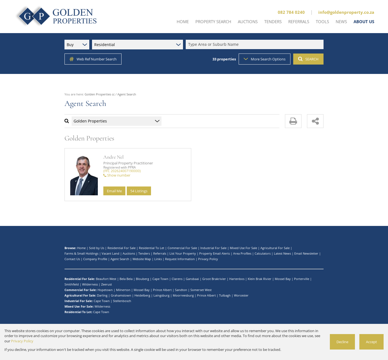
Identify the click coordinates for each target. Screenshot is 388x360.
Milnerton (123, 290)
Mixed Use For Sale (243, 248)
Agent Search (120, 259)
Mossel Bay (283, 279)
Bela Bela (126, 279)
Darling (102, 295)
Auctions (129, 253)
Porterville (301, 279)
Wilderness (90, 284)
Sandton (181, 290)
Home (81, 248)
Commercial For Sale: (80, 290)
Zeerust (106, 284)
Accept (371, 341)
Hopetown (105, 290)
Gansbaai (192, 279)
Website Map (142, 259)
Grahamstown (121, 295)
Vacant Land (110, 253)
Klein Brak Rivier (259, 279)
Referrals (159, 253)
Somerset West (201, 290)
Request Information (180, 259)
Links (158, 259)
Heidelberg (142, 295)
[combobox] (255, 44)
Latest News (282, 253)
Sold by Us (96, 248)
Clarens (177, 279)
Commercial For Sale (182, 248)
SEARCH (308, 59)
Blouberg (142, 279)
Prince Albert (162, 290)
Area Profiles (242, 253)
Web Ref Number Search (93, 59)
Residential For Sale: (79, 279)
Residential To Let (151, 248)
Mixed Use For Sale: (79, 306)
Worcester (241, 295)
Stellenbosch (122, 301)
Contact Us (72, 259)
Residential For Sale (121, 248)
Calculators (263, 253)
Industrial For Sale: (78, 301)
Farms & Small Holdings (81, 253)
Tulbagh (225, 295)
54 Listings (138, 190)
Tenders (144, 253)
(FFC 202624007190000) (122, 171)
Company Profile (95, 259)
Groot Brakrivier (214, 279)
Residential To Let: (78, 312)
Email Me (114, 190)
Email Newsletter (306, 253)
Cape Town (160, 279)
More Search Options (264, 59)
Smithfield (71, 284)
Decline (342, 341)
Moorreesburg (183, 295)
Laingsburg (161, 295)
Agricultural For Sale (275, 248)
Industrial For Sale (213, 248)
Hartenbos (236, 279)
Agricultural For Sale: (80, 295)
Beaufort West (106, 279)
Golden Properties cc (100, 94)
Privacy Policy (208, 259)
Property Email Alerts (214, 253)
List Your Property (182, 253)
